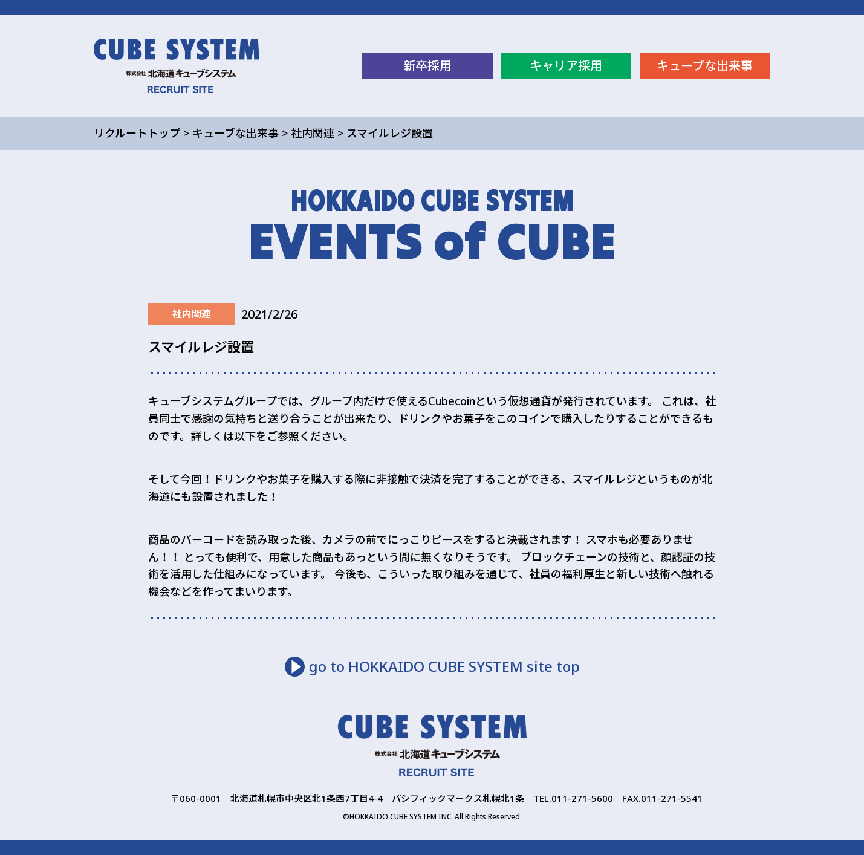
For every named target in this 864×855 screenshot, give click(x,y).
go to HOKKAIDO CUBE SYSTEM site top (444, 666)
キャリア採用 (566, 65)
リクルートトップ (137, 133)
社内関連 (312, 133)
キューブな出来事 (705, 65)
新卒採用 (427, 65)
